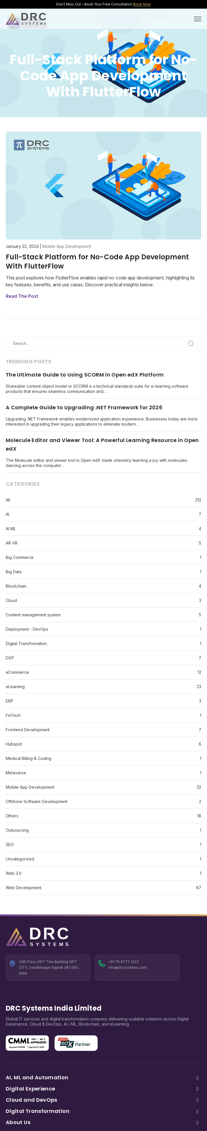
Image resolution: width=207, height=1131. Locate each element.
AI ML (11, 528)
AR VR (12, 543)
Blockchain (16, 586)
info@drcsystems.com (127, 967)
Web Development (23, 887)
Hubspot (14, 744)
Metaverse (16, 772)
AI (7, 514)
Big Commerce (20, 557)
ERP (9, 700)
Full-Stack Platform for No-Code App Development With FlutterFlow (97, 261)
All (8, 499)
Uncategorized (20, 858)
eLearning (15, 686)
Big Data (14, 571)
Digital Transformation (26, 643)
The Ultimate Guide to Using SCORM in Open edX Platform (85, 374)
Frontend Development (28, 729)
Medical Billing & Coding (28, 758)
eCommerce (17, 672)
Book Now (142, 4)
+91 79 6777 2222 (123, 962)
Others (12, 815)
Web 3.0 (14, 873)
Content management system (33, 614)
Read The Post (22, 296)
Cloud (11, 600)
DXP (10, 657)
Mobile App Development (66, 246)
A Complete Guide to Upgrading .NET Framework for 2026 (84, 407)
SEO (10, 844)
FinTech (13, 715)
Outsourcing (17, 830)
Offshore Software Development (36, 801)
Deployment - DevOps (27, 629)
